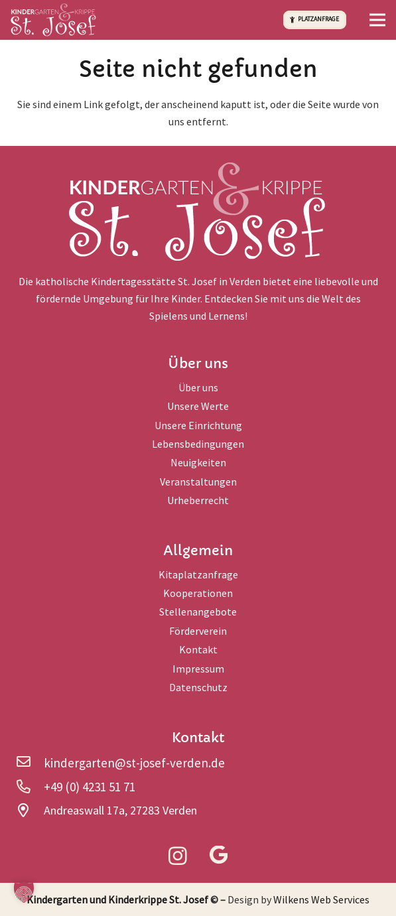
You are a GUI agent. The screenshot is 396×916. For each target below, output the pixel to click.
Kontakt (198, 649)
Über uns (198, 387)
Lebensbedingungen (198, 443)
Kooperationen (198, 593)
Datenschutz (198, 687)
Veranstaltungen (198, 481)
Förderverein (198, 630)
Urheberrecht (198, 500)
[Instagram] (177, 856)
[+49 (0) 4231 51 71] (30, 787)
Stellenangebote (198, 611)
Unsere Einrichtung (198, 425)
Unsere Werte (198, 406)
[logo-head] (54, 19)
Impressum (198, 668)
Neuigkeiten (198, 462)
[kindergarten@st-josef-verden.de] (30, 762)
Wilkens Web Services (321, 899)
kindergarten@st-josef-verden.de (134, 763)
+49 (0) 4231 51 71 (89, 787)
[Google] (219, 855)
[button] (377, 19)
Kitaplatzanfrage (198, 574)
